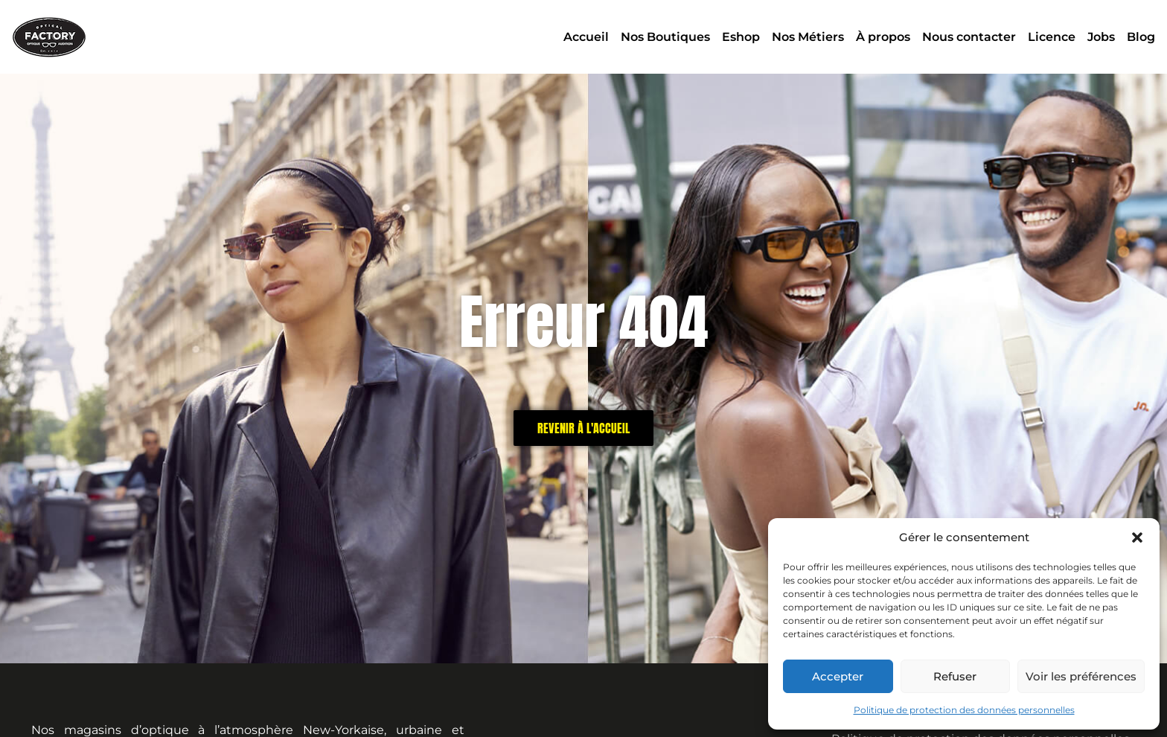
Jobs (1101, 37)
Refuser (954, 676)
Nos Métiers (808, 37)
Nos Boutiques (665, 37)
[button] (1137, 537)
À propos (883, 37)
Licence (1051, 37)
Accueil (586, 37)
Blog (1141, 37)
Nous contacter (969, 37)
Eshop (741, 37)
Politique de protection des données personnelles (964, 709)
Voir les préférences (1081, 676)
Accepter (837, 676)
